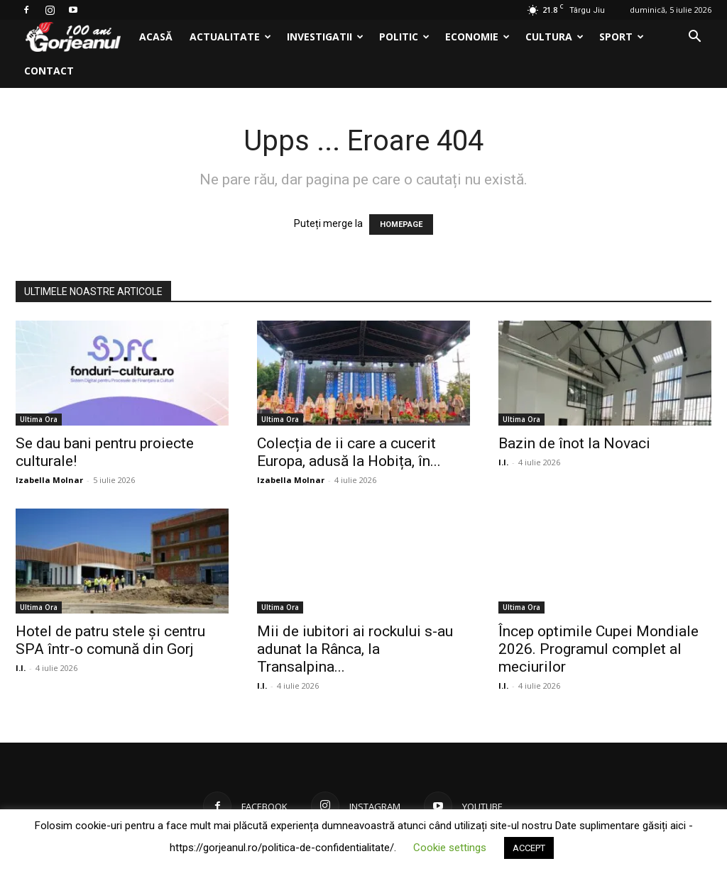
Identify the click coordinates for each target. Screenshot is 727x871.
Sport (621, 36)
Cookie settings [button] (449, 847)
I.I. (503, 462)
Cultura (554, 36)
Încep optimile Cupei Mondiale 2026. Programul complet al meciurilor (598, 649)
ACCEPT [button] (529, 848)
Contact (49, 70)
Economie (477, 36)
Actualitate (230, 36)
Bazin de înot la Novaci (574, 443)
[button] (694, 38)
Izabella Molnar (49, 480)
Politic (404, 36)
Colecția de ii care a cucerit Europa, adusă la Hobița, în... (349, 452)
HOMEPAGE (401, 224)
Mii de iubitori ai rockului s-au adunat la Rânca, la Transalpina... (355, 649)
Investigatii (325, 36)
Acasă (156, 36)
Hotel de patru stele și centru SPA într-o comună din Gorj (110, 640)
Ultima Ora (39, 419)
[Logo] (73, 37)
